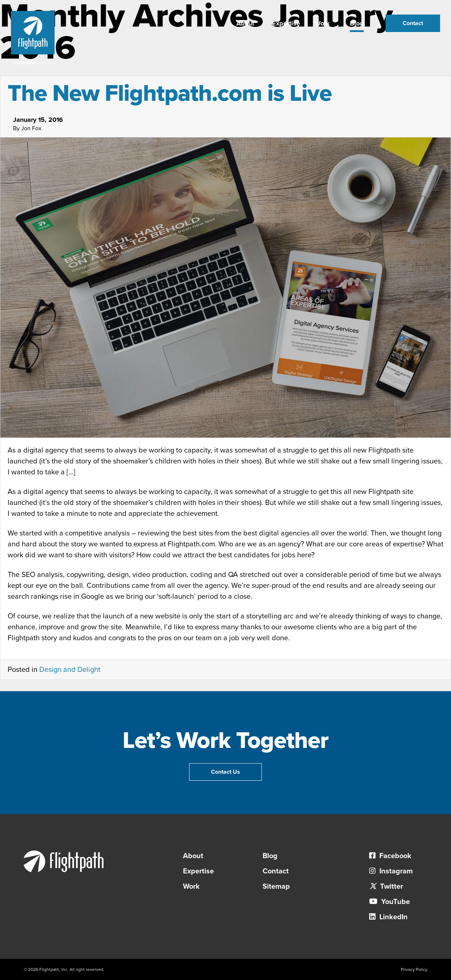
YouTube (389, 901)
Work (322, 23)
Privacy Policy (414, 969)
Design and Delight (69, 669)
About (245, 23)
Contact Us (225, 772)
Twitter (386, 886)
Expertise (286, 23)
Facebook (390, 856)
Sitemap (276, 886)
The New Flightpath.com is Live (170, 93)
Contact (413, 23)
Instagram (391, 871)
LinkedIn (388, 917)
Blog (357, 23)
